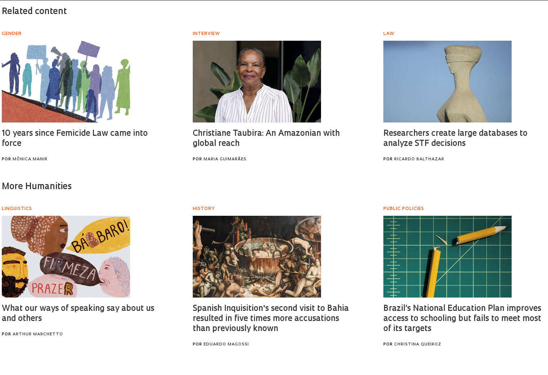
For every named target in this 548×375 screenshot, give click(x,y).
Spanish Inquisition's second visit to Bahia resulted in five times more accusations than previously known (271, 319)
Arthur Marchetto (38, 334)
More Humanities (37, 187)
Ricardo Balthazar (419, 159)
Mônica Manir (30, 159)
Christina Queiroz (417, 345)
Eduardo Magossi (226, 345)
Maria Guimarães (225, 159)
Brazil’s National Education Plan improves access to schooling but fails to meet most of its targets (462, 319)
